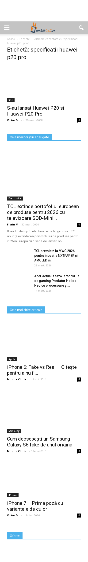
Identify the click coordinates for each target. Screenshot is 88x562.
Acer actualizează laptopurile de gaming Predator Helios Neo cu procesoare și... (56, 280)
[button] (81, 27)
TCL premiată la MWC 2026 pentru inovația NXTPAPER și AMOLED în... (56, 255)
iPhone (12, 495)
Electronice (14, 198)
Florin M (12, 224)
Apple (11, 359)
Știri (10, 100)
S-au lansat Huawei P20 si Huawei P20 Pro (35, 111)
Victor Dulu (14, 120)
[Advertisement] (44, 13)
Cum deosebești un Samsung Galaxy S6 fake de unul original (40, 442)
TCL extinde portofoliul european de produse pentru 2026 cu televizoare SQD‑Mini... (43, 212)
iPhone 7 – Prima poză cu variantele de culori (35, 506)
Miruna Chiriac (17, 379)
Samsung (14, 431)
